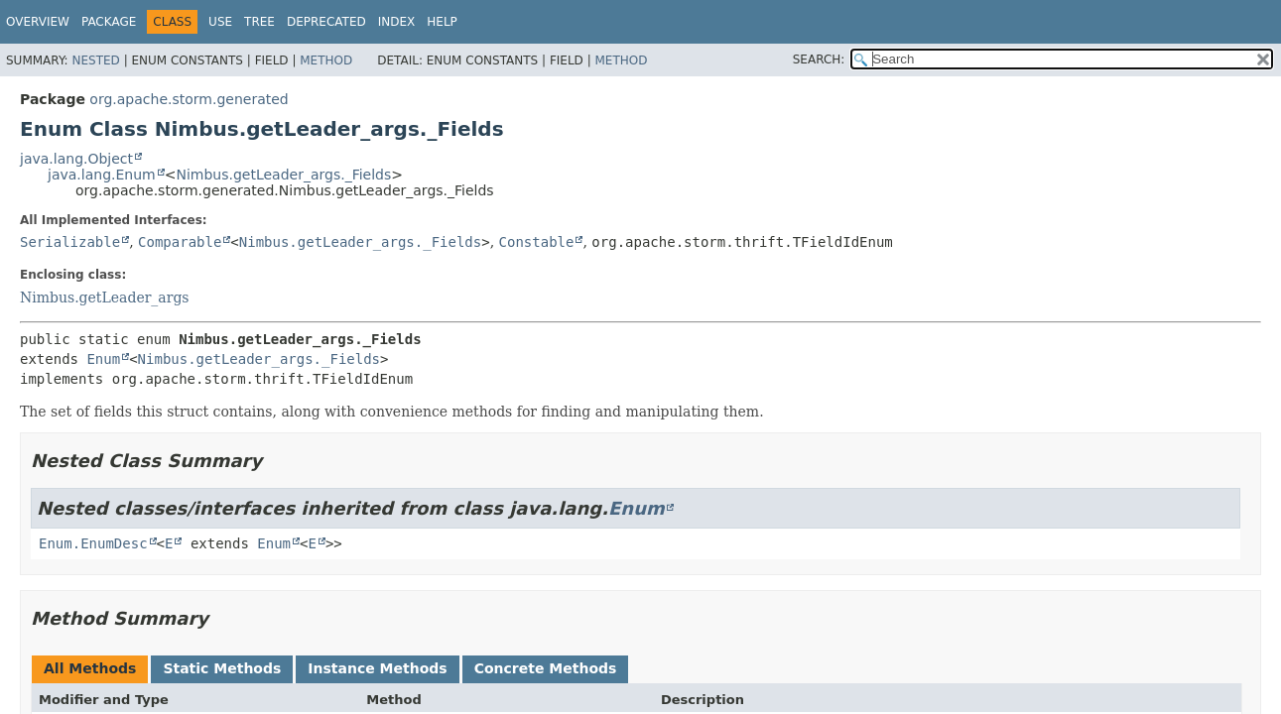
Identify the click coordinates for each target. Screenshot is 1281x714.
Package (108, 22)
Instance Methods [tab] (377, 668)
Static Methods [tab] (222, 668)
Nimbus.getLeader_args (105, 297)
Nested (95, 60)
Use (220, 22)
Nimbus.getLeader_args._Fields (283, 174)
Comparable (179, 242)
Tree (259, 22)
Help (442, 22)
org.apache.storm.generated (188, 99)
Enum (103, 359)
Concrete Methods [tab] (545, 668)
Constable (537, 242)
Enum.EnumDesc (93, 543)
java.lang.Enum (102, 174)
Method (326, 60)
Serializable (70, 242)
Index (397, 22)
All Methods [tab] (90, 668)
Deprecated (326, 22)
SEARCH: (819, 59)
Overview (37, 22)
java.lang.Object (76, 159)
